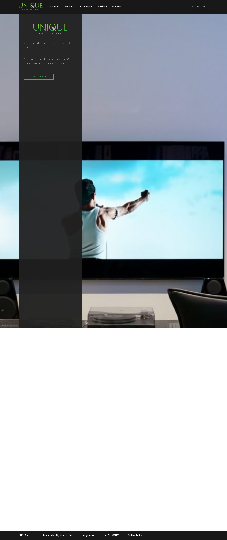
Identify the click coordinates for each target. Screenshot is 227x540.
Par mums (70, 6)
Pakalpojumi (86, 6)
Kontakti (116, 6)
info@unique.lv (89, 535)
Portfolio (102, 6)
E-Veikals (55, 6)
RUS (203, 6)
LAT (192, 6)
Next (204, 313)
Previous (23, 313)
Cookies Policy (135, 535)
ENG (198, 6)
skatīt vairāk (38, 77)
